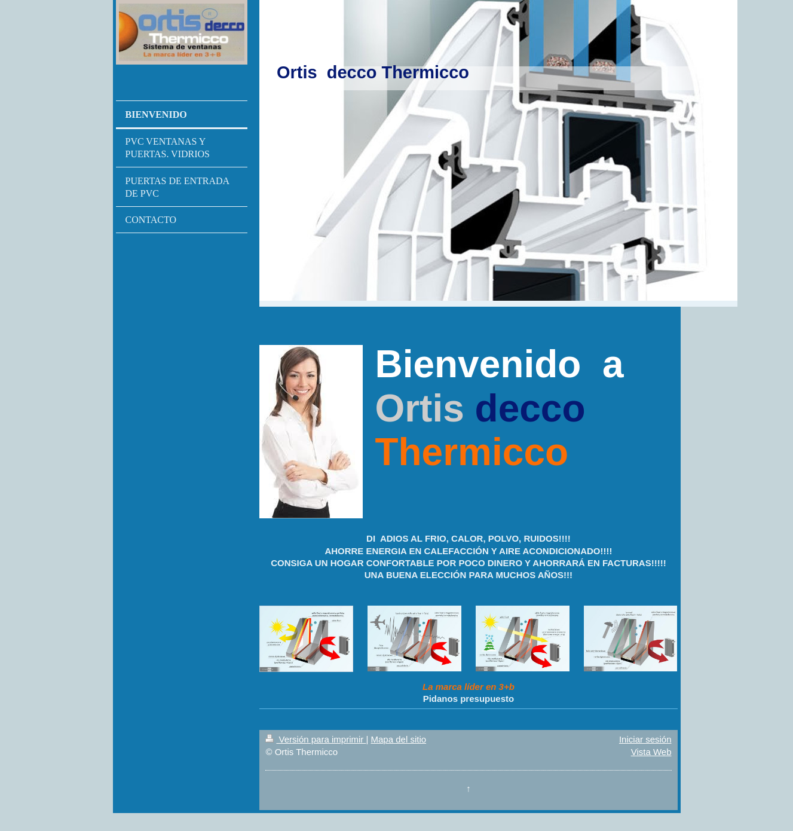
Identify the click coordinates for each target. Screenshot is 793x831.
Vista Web (651, 752)
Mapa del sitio (399, 739)
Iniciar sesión (645, 739)
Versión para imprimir (315, 739)
